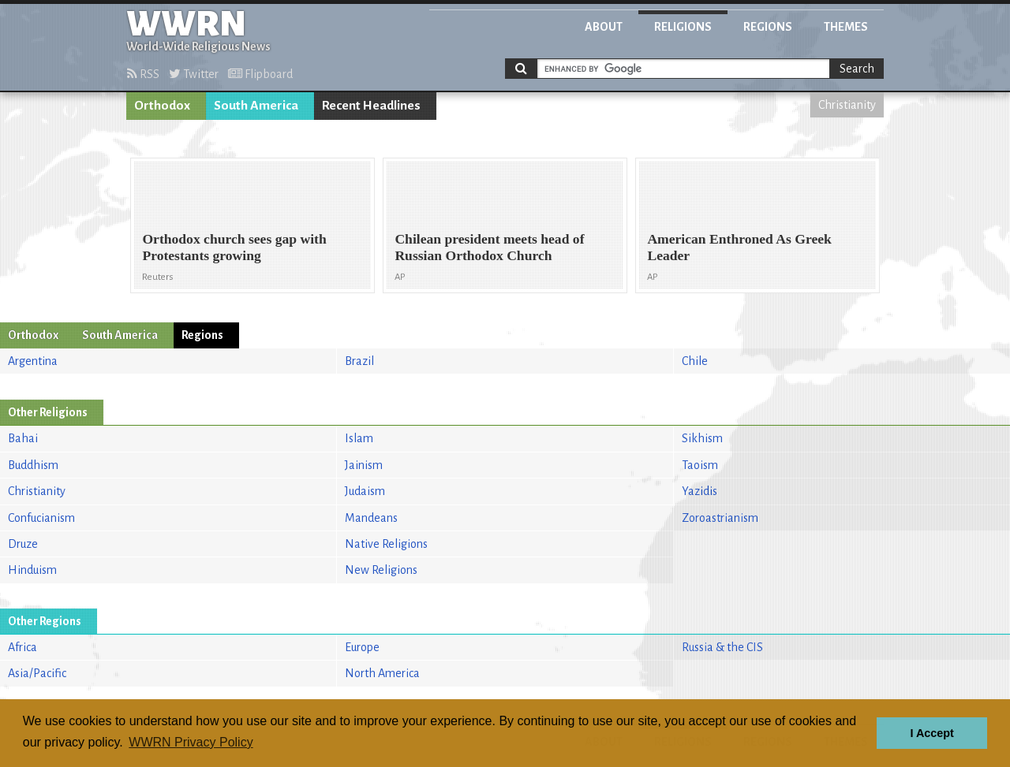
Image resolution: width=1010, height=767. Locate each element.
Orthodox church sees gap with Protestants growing (234, 247)
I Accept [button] (931, 733)
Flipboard (260, 74)
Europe (362, 647)
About (604, 26)
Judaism (365, 491)
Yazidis (699, 491)
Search (857, 68)
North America (382, 673)
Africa (22, 647)
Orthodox (162, 106)
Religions (683, 26)
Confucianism (41, 518)
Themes (846, 26)
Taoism (700, 465)
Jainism (364, 465)
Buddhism (33, 465)
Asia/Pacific (37, 673)
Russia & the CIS (722, 647)
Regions (767, 26)
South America (256, 106)
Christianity (847, 105)
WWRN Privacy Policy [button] (190, 742)
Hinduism (32, 570)
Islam (359, 438)
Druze (23, 544)
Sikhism (702, 438)
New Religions (381, 570)
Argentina (33, 361)
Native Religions (386, 544)
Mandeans (371, 518)
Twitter (194, 74)
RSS (143, 74)
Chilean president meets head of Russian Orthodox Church (489, 247)
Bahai (23, 438)
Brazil (359, 361)
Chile (695, 361)
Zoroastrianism (720, 518)
